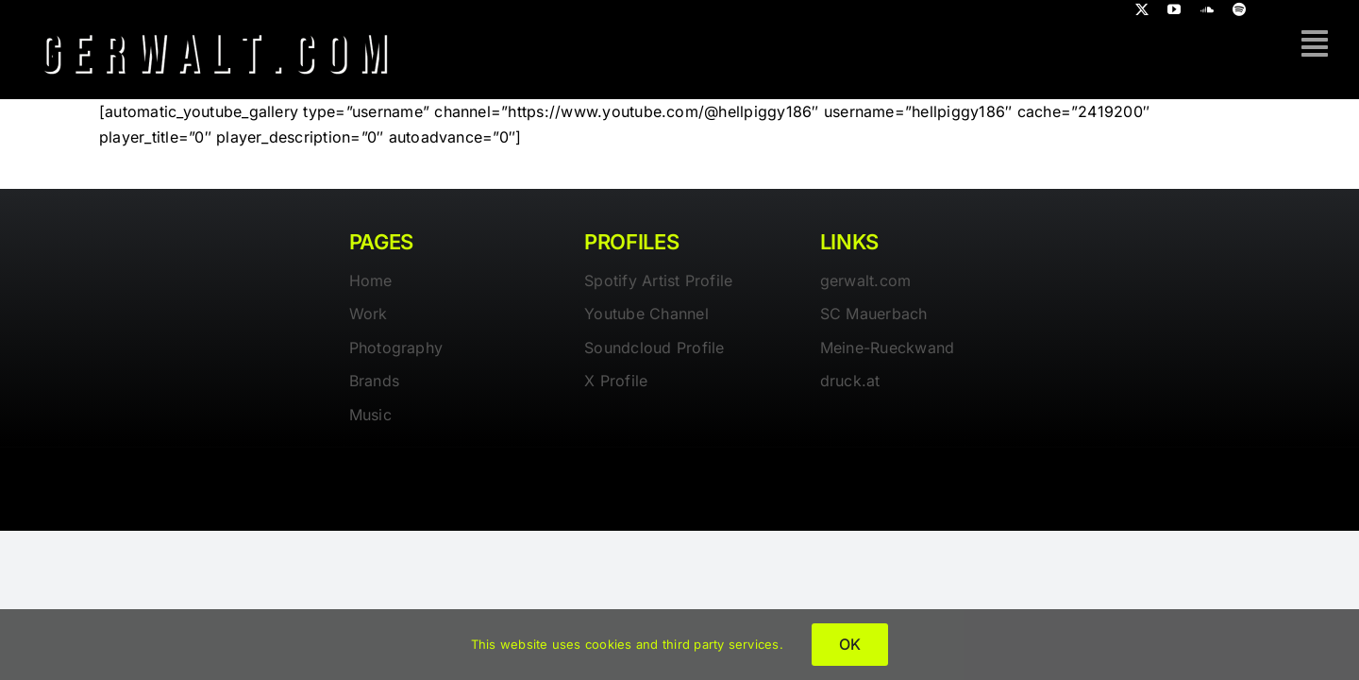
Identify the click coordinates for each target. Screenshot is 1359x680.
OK (850, 644)
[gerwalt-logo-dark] (215, 26)
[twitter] (1142, 9)
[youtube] (1174, 9)
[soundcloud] (1207, 9)
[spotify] (1239, 9)
